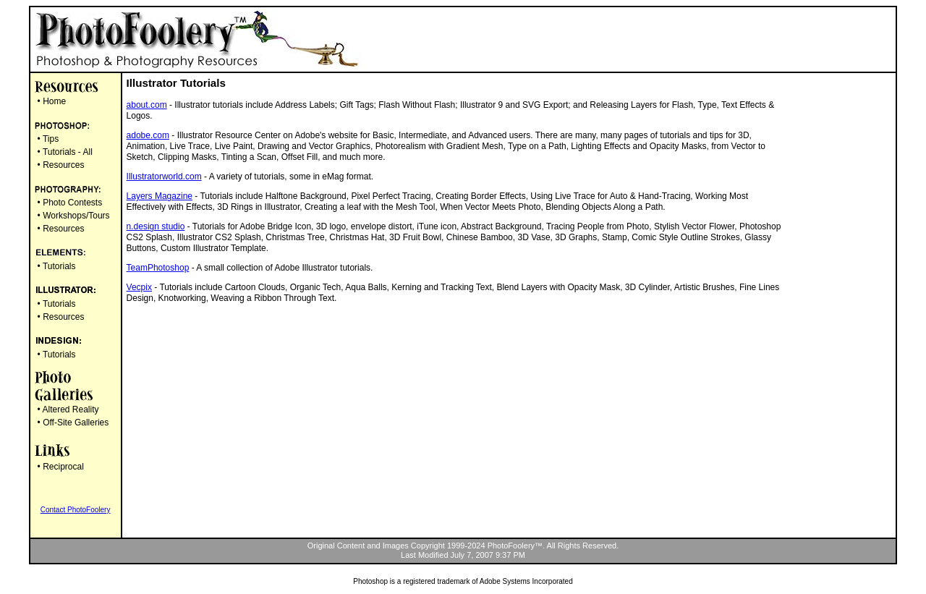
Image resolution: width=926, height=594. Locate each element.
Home (54, 101)
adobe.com (148, 135)
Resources (63, 165)
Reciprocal (63, 467)
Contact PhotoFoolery (76, 510)
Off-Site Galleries (76, 422)
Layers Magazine (159, 196)
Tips (51, 139)
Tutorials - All (68, 152)
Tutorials (59, 266)
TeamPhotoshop (158, 268)
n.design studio (156, 226)
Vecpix (139, 287)
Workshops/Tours (76, 216)
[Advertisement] (833, 292)
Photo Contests (72, 203)
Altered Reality (70, 409)
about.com (147, 105)
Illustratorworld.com (164, 176)
